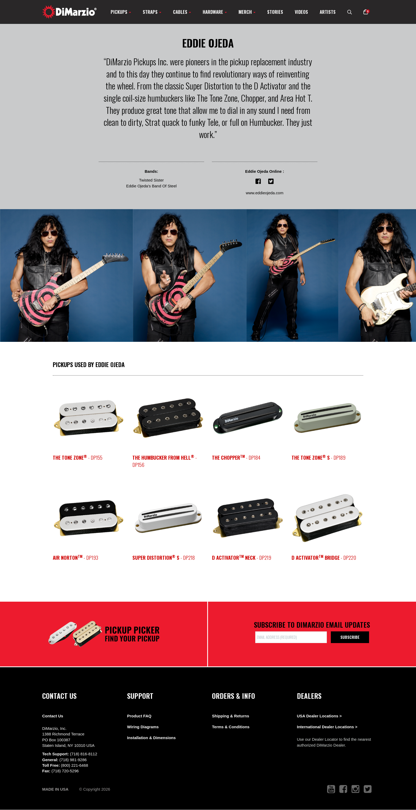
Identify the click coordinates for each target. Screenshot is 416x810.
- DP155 (77, 457)
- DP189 (318, 457)
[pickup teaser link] (88, 418)
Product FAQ (139, 716)
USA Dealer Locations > (319, 716)
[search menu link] (349, 12)
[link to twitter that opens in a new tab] (368, 789)
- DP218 (163, 557)
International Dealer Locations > (327, 727)
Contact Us (52, 716)
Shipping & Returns (230, 716)
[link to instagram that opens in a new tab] (355, 789)
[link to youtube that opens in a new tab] (331, 789)
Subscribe (349, 637)
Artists (328, 11)
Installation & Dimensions (151, 737)
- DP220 (324, 557)
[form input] (291, 637)
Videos (301, 11)
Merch (247, 11)
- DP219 (241, 557)
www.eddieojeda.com (264, 193)
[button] (366, 12)
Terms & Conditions (230, 727)
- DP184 (236, 457)
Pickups (121, 11)
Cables (182, 11)
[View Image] (66, 275)
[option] (327, 418)
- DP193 (75, 557)
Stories (275, 11)
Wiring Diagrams (143, 727)
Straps (152, 11)
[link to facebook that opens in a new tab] (343, 789)
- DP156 (164, 461)
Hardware (215, 11)
